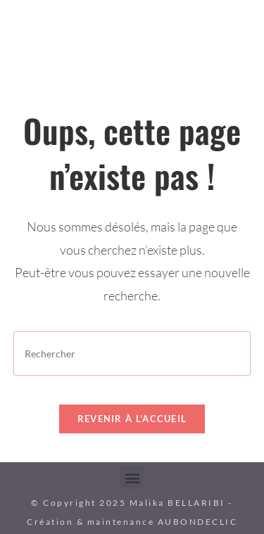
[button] (132, 477)
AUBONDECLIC (198, 521)
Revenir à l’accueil (132, 418)
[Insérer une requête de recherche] (132, 353)
